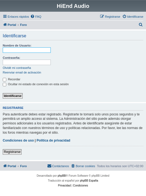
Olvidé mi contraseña (17, 67)
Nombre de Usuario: (17, 45)
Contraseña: (11, 57)
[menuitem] (35, 16)
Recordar (11, 79)
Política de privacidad (53, 140)
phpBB (62, 175)
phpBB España (89, 180)
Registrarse (12, 152)
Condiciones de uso (18, 140)
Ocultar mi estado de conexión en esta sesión (36, 84)
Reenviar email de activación (22, 72)
